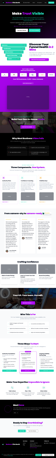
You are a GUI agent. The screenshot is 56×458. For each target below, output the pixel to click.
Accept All (38, 455)
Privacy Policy (10, 455)
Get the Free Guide (28, 127)
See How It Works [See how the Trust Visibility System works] (21, 30)
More (16, 412)
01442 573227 (26, 2)
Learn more (5, 202)
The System (40, 2)
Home (24, 443)
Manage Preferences (48, 455)
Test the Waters (32, 431)
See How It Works (28, 303)
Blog (45, 2)
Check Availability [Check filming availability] (34, 30)
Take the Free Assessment (39, 59)
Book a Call (51, 2)
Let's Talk (22, 431)
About (34, 2)
